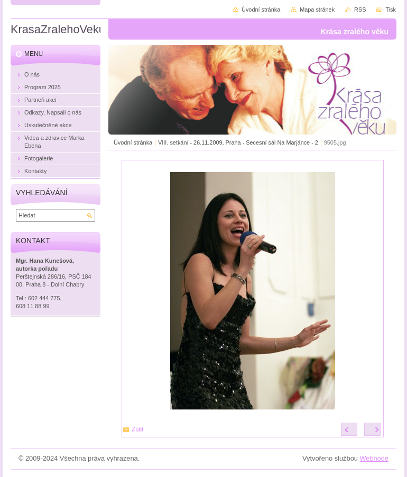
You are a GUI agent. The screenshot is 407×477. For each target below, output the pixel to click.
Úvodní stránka (133, 142)
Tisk (390, 9)
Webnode (373, 458)
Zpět (138, 429)
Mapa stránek (317, 9)
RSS (360, 9)
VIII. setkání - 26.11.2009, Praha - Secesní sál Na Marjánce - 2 (238, 142)
